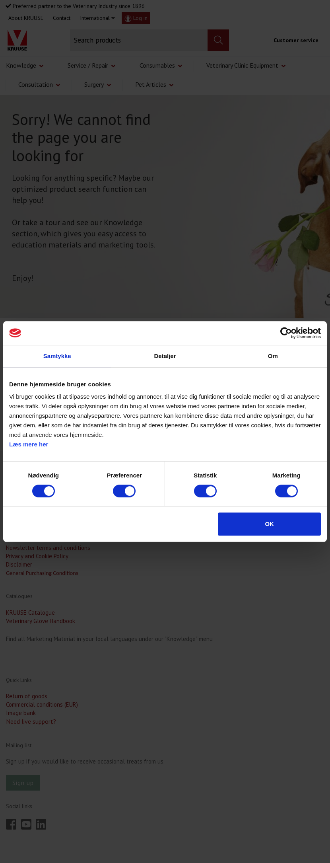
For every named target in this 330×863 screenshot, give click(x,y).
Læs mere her (28, 444)
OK (269, 523)
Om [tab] (273, 356)
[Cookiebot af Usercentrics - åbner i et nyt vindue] (286, 333)
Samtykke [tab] (57, 356)
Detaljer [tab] (165, 356)
